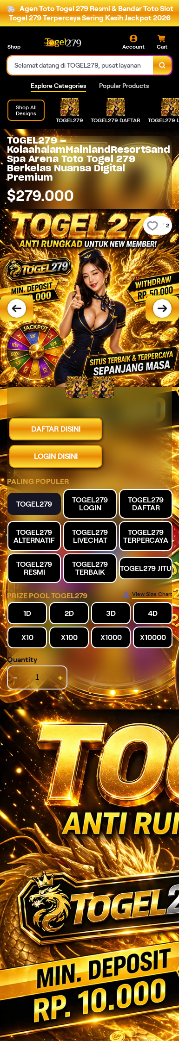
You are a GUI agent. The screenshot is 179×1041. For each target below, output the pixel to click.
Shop (13, 47)
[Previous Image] (16, 308)
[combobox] (80, 65)
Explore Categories (58, 85)
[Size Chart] (147, 594)
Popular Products (124, 85)
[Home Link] (63, 42)
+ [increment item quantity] (60, 677)
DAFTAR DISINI (55, 429)
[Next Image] (162, 308)
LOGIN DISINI (56, 456)
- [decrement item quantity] (15, 677)
